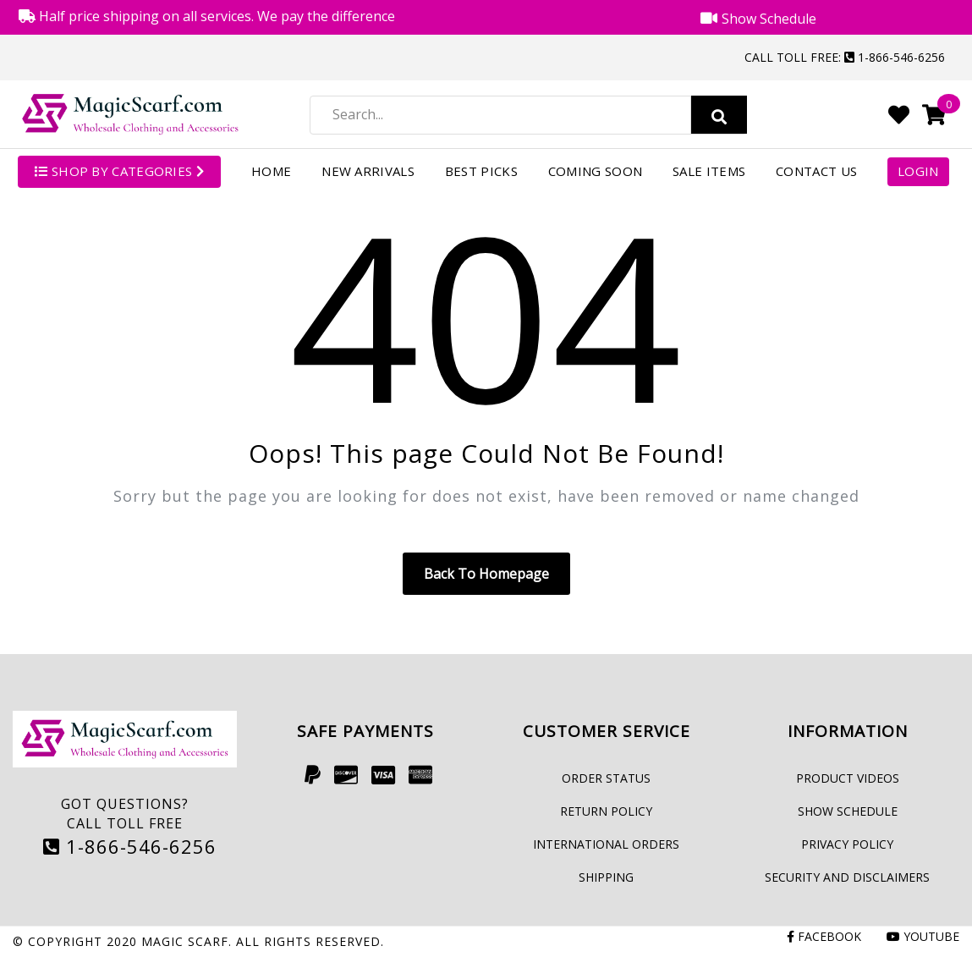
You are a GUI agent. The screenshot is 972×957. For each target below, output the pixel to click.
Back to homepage (486, 573)
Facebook (824, 936)
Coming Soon (595, 170)
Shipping (606, 877)
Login (918, 170)
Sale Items (709, 170)
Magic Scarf (184, 941)
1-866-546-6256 (130, 846)
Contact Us (816, 170)
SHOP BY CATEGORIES (119, 170)
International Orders (606, 844)
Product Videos (847, 778)
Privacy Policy (847, 844)
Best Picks (481, 170)
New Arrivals (368, 170)
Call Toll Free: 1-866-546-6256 (844, 57)
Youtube (923, 936)
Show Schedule (848, 811)
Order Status (606, 778)
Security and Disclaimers (847, 877)
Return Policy (606, 811)
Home (271, 170)
